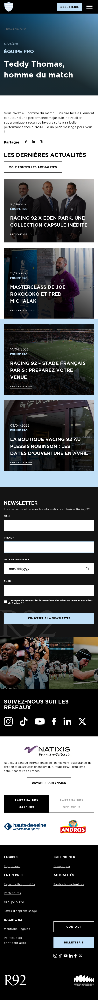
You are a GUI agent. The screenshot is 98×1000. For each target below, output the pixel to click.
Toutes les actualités (68, 884)
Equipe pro (12, 866)
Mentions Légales (17, 929)
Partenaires (12, 893)
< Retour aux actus (15, 29)
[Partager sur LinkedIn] (33, 142)
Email (7, 581)
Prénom (9, 537)
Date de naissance (17, 559)
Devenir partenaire (49, 782)
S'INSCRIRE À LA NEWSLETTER (49, 618)
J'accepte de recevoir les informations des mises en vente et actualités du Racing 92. (50, 602)
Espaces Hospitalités (19, 884)
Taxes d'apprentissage (20, 911)
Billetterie (73, 942)
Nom (7, 516)
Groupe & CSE (14, 902)
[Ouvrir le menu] (89, 6)
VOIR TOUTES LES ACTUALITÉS (33, 167)
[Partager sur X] (42, 142)
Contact (73, 926)
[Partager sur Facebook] (26, 142)
